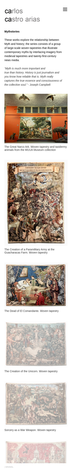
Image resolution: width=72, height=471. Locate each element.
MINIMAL (9, 467)
